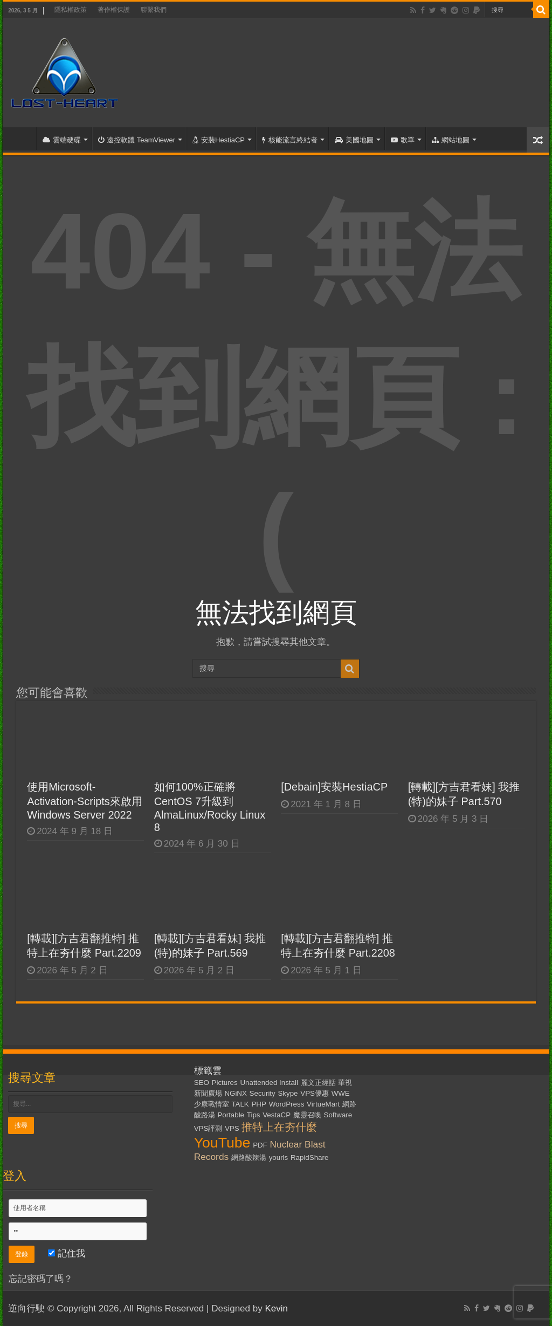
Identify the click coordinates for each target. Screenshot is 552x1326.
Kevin (276, 1308)
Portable (230, 1115)
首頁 (22, 138)
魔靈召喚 (307, 1115)
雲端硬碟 (62, 140)
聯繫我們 (154, 9)
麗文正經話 (318, 1082)
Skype (288, 1093)
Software (338, 1115)
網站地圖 (451, 140)
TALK (240, 1104)
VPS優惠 (314, 1093)
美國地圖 (354, 140)
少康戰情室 (211, 1104)
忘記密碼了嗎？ (41, 1279)
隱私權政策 (70, 9)
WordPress (287, 1104)
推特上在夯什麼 (279, 1127)
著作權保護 (114, 9)
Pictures (225, 1082)
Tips (253, 1115)
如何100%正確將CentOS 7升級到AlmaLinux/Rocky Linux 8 (210, 807)
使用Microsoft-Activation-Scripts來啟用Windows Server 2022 (84, 801)
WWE (341, 1093)
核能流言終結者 (290, 140)
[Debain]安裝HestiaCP (334, 787)
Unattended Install (269, 1082)
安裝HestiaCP (218, 140)
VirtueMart (323, 1104)
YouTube (222, 1143)
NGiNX (235, 1093)
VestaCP (277, 1115)
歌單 (403, 140)
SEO (201, 1082)
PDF (260, 1145)
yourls (278, 1157)
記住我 (66, 1253)
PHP (258, 1104)
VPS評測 (208, 1128)
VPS (232, 1128)
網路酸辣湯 (248, 1157)
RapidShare (309, 1157)
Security (262, 1093)
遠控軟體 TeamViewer (136, 140)
